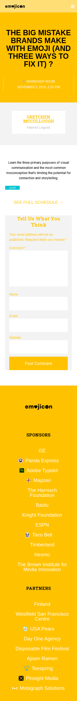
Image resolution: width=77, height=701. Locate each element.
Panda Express (42, 460)
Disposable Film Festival (42, 648)
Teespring (42, 668)
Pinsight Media (42, 678)
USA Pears (42, 628)
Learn (12, 188)
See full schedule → (38, 202)
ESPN (42, 524)
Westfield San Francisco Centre (42, 616)
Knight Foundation (42, 515)
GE (42, 450)
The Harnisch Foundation (42, 493)
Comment (17, 248)
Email (13, 316)
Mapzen (42, 480)
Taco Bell (42, 534)
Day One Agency (42, 638)
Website (15, 337)
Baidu (42, 505)
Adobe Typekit (42, 470)
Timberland (42, 544)
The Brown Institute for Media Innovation (42, 567)
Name (13, 294)
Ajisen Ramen (42, 658)
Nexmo (42, 554)
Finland (42, 604)
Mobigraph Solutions (42, 688)
